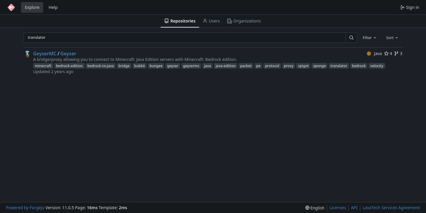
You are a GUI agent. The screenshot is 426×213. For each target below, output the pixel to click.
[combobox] (369, 37)
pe (258, 65)
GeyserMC (45, 54)
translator (338, 65)
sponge (319, 65)
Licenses (338, 207)
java (207, 65)
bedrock (359, 65)
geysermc (191, 65)
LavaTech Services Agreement (391, 207)
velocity (376, 65)
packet (245, 65)
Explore (32, 7)
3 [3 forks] (398, 53)
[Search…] (351, 38)
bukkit (139, 65)
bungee (156, 65)
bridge (124, 65)
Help (53, 7)
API (354, 207)
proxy (288, 65)
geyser (172, 65)
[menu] (315, 208)
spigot (303, 65)
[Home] (11, 7)
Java (374, 53)
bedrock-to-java (100, 65)
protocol (272, 65)
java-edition (225, 65)
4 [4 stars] (388, 53)
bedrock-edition (69, 65)
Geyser (68, 54)
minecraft (43, 65)
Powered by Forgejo (25, 207)
